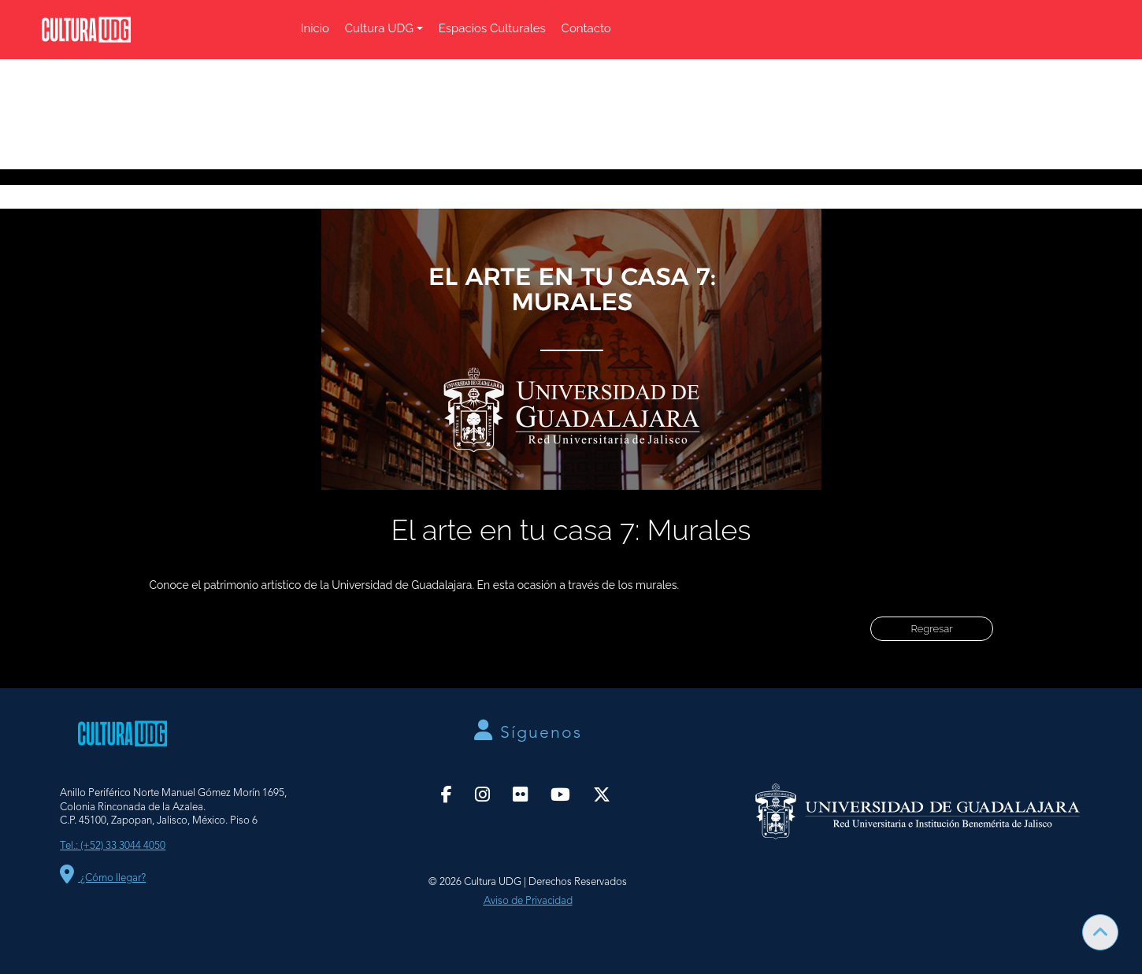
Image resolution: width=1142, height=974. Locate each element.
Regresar (931, 629)
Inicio (315, 28)
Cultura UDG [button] (379, 28)
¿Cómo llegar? (103, 878)
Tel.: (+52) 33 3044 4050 (112, 846)
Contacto (586, 28)
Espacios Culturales (492, 28)
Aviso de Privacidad (528, 901)
